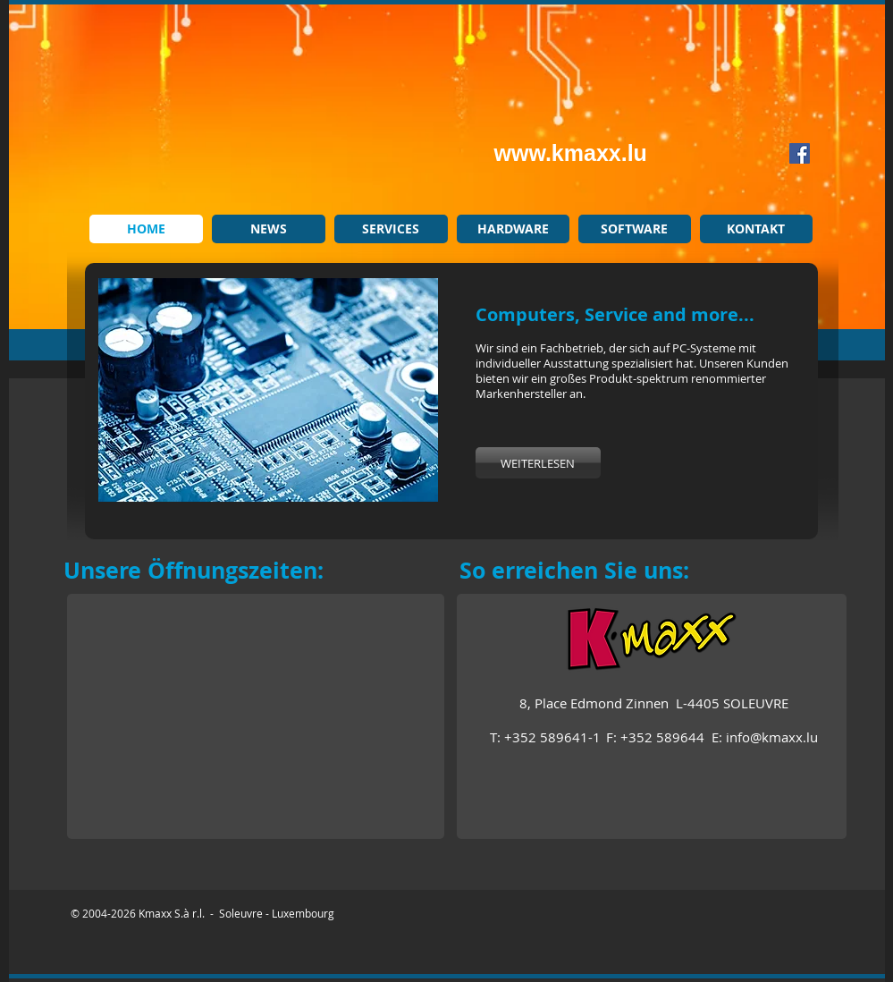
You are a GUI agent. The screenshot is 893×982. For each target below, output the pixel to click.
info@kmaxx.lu (772, 737)
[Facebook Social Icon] (799, 153)
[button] (268, 390)
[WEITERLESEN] (538, 462)
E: (719, 737)
